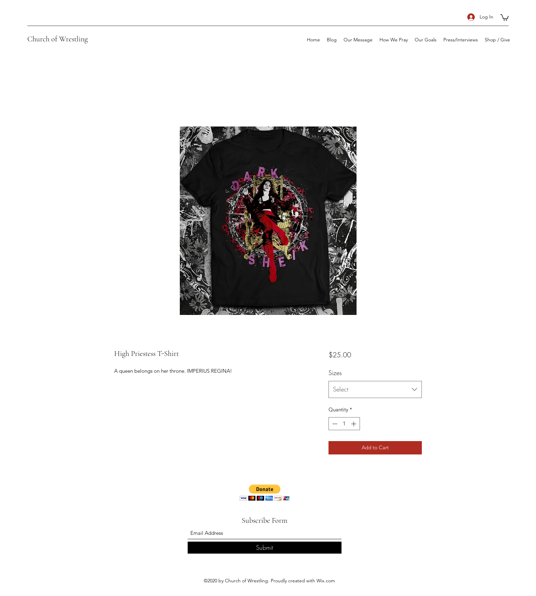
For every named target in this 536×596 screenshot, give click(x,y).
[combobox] (375, 389)
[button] (504, 17)
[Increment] (354, 424)
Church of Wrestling (57, 39)
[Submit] (264, 548)
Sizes (335, 373)
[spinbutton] (344, 424)
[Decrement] (334, 424)
